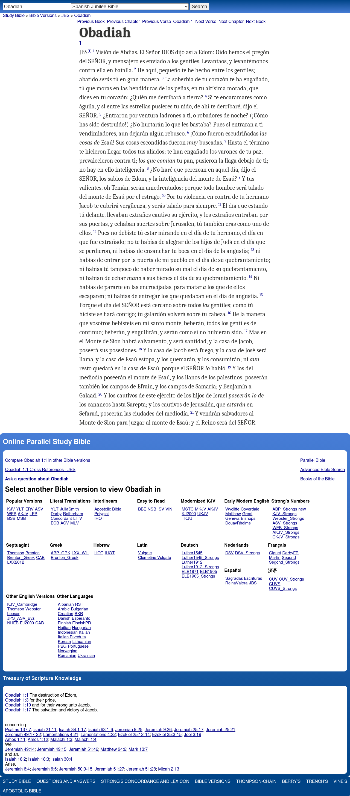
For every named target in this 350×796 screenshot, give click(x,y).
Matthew (233, 514)
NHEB (13, 623)
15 (261, 295)
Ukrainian (86, 656)
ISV (161, 509)
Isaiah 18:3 (38, 759)
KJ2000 (189, 514)
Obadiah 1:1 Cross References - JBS (40, 470)
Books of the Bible (317, 479)
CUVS (275, 584)
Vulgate (145, 553)
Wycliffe (232, 509)
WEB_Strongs (285, 528)
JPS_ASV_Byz (20, 618)
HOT (98, 553)
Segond (289, 558)
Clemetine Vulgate (154, 558)
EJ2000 (27, 623)
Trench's (317, 781)
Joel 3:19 (192, 734)
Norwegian (67, 651)
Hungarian (81, 628)
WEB (11, 514)
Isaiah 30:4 (61, 759)
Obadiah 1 (183, 21)
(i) (90, 51)
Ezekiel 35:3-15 (167, 734)
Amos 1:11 (15, 739)
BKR (79, 614)
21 (192, 412)
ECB (55, 523)
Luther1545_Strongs (200, 558)
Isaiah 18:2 (15, 759)
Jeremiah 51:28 (141, 769)
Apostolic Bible (22, 791)
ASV (39, 509)
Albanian (66, 604)
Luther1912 (192, 562)
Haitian (64, 628)
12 (95, 231)
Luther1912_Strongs (200, 567)
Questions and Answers (65, 781)
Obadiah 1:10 (18, 705)
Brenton (32, 553)
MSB (21, 519)
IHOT (99, 519)
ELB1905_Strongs (198, 576)
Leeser (13, 614)
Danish (64, 618)
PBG (62, 646)
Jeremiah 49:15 (51, 749)
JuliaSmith (69, 509)
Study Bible (14, 15)
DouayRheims (238, 523)
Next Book (256, 21)
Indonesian (68, 632)
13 (252, 249)
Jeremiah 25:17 (188, 730)
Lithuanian (81, 642)
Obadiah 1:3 (17, 700)
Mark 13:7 (138, 749)
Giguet (275, 553)
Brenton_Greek (21, 558)
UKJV (202, 514)
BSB (11, 519)
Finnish (64, 623)
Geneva (232, 519)
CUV (273, 579)
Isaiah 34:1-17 (72, 730)
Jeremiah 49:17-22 (23, 734)
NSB (152, 509)
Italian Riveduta (72, 637)
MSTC (188, 509)
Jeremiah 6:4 (17, 769)
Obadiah (82, 15)
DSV (229, 553)
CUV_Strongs (291, 579)
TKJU (187, 519)
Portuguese (78, 646)
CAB (40, 558)
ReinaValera (236, 583)
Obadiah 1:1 (17, 695)
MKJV (200, 509)
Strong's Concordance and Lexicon (145, 781)
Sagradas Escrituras (243, 578)
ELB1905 (208, 572)
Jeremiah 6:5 (44, 769)
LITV (77, 519)
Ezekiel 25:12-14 (134, 734)
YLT (20, 509)
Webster (33, 609)
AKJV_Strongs (285, 532)
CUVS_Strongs (283, 589)
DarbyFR (290, 553)
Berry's (291, 781)
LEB (33, 514)
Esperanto (81, 618)
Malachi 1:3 (61, 739)
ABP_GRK (60, 553)
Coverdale (250, 509)
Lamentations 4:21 (60, 734)
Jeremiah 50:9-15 (75, 769)
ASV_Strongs (284, 523)
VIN (168, 509)
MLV (74, 523)
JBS (65, 15)
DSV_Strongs (247, 553)
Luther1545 (192, 553)
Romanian (67, 656)
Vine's (340, 781)
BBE (142, 509)
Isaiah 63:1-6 (100, 730)
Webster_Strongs (288, 519)
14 (250, 277)
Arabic (64, 609)
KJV (11, 509)
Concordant (61, 519)
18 (140, 349)
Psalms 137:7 (18, 730)
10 (164, 195)
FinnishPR (81, 623)
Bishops (248, 519)
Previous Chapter (123, 21)
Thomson (15, 553)
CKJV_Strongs (285, 537)
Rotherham (73, 514)
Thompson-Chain (256, 781)
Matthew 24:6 (113, 749)
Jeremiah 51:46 (83, 749)
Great (247, 514)
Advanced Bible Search (322, 470)
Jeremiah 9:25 (128, 730)
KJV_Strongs (284, 514)
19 (229, 367)
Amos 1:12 (38, 739)
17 (245, 331)
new (302, 509)
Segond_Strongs (284, 562)
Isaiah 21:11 (45, 730)
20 (100, 394)
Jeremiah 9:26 (158, 730)
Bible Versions (43, 15)
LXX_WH (80, 553)
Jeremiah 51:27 (109, 769)
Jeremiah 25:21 (220, 730)
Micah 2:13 (168, 769)
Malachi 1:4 (86, 739)
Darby (56, 514)
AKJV (23, 514)
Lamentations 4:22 (98, 734)
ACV (64, 523)
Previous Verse (156, 21)
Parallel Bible (312, 460)
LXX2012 (15, 562)
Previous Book (91, 21)
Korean (64, 642)
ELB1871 (190, 572)
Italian (84, 632)
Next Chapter (231, 21)
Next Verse (205, 21)
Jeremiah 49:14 (20, 749)
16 (229, 313)
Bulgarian (79, 609)
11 (219, 204)
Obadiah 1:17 (18, 710)
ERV (29, 509)
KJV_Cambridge (22, 604)
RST (79, 604)
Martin (275, 558)
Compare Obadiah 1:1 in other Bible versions (47, 460)
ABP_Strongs (284, 509)
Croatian (65, 614)
